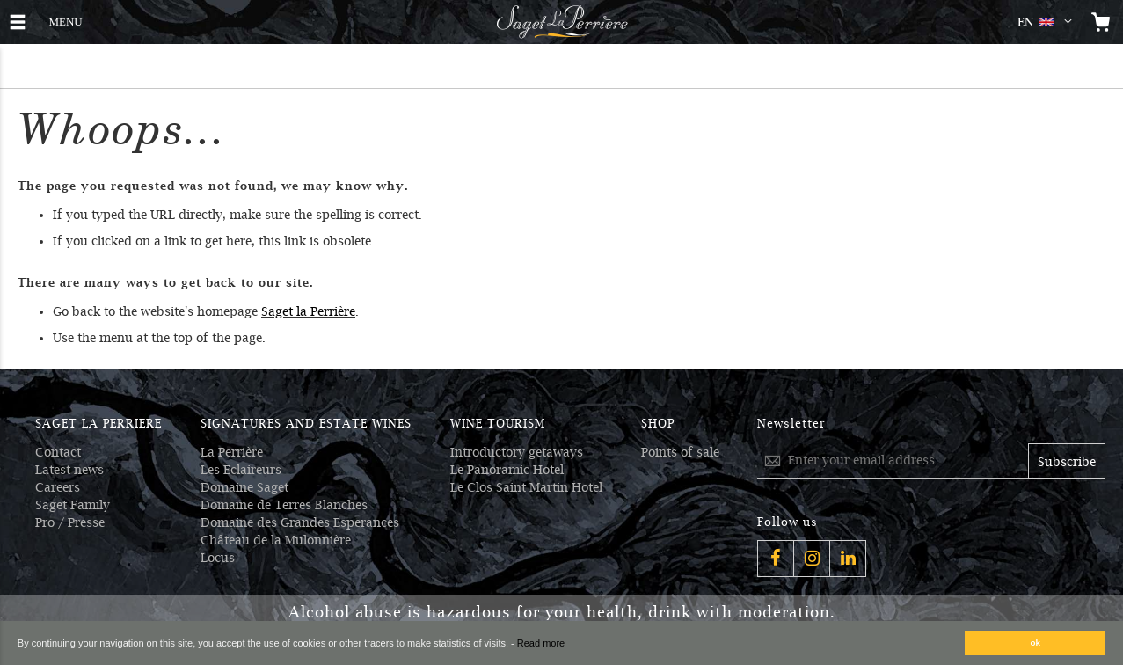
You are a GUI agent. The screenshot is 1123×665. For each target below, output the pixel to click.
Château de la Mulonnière (276, 540)
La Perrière (232, 452)
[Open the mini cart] (1101, 22)
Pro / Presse (70, 522)
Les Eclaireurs (241, 470)
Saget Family (72, 505)
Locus (218, 558)
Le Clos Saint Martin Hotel (526, 487)
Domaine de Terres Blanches (284, 505)
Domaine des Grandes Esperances (300, 522)
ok (1036, 642)
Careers (57, 487)
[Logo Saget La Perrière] (562, 22)
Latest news (69, 470)
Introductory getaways (516, 452)
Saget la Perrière (308, 311)
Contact (58, 452)
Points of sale (680, 452)
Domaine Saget (244, 487)
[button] (1048, 22)
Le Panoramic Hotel (507, 470)
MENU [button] (65, 19)
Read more (541, 643)
